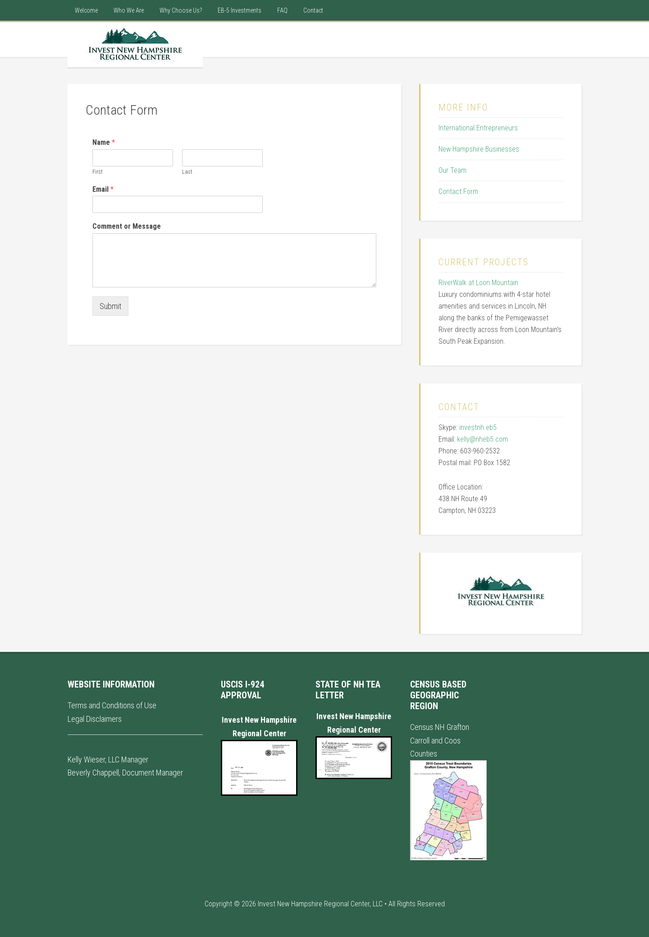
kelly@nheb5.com (482, 439)
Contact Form (458, 191)
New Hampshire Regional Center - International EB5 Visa (135, 44)
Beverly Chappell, (94, 772)
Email (103, 189)
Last (187, 171)
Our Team (452, 170)
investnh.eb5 (478, 427)
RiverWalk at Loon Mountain (478, 282)
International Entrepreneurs (478, 128)
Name (103, 142)
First (97, 171)
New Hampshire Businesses (479, 149)
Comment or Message (126, 226)
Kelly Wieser (86, 759)
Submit (110, 306)
